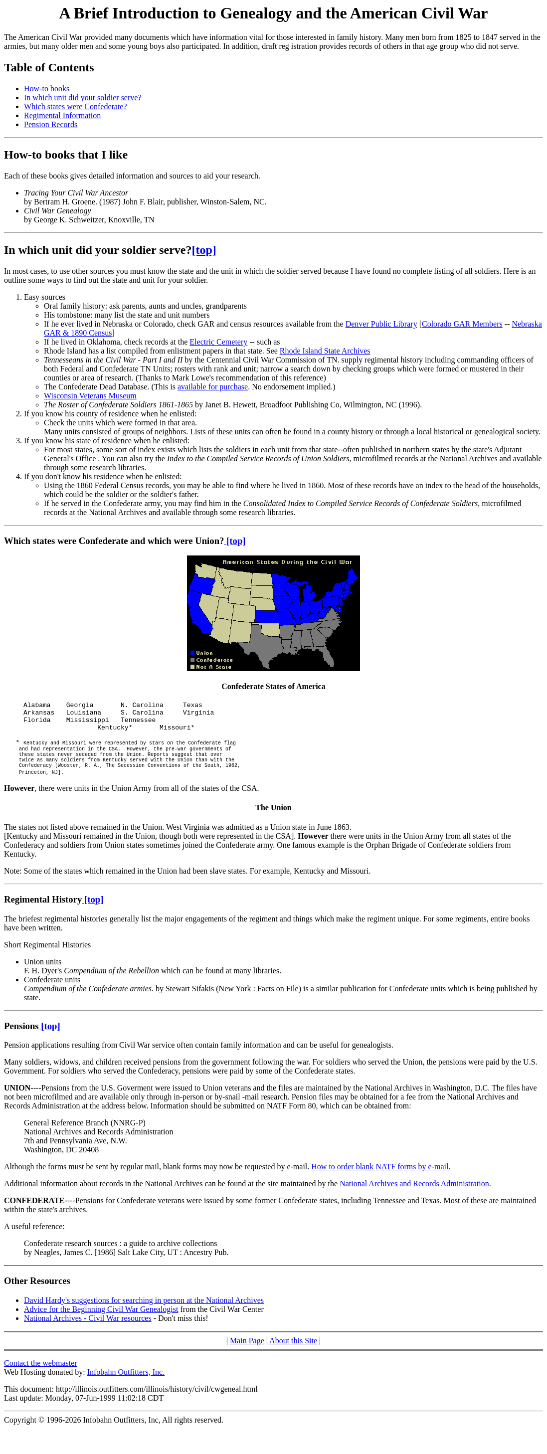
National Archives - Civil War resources (88, 1334)
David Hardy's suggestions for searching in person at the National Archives (144, 1316)
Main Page (247, 1357)
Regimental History (43, 915)
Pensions (21, 1042)
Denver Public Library (381, 324)
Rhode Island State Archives (325, 351)
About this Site (293, 1357)
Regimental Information (62, 115)
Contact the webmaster (40, 1379)
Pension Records (50, 124)
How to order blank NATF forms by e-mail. (380, 1183)
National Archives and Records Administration (414, 1200)
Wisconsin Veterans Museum (90, 395)
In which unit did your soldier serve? (83, 97)
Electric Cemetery (218, 342)
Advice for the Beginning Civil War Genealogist (101, 1325)
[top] (204, 249)
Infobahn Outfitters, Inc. (126, 1388)
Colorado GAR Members (462, 324)
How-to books (46, 88)
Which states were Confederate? (75, 106)
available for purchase (213, 386)
